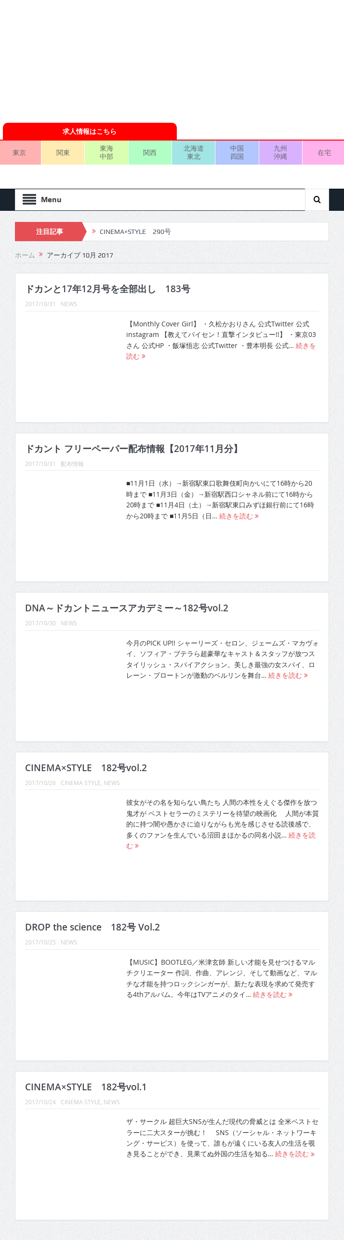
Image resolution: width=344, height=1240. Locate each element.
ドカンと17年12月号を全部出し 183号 (107, 289)
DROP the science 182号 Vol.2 (92, 927)
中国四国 (237, 152)
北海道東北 (194, 152)
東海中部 (106, 152)
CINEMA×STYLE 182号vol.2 (86, 768)
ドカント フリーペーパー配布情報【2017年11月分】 (133, 448)
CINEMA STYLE (81, 783)
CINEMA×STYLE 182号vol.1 (86, 1087)
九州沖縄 (280, 152)
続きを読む (239, 515)
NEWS (69, 304)
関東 (63, 152)
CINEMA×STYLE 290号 (135, 231)
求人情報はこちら (90, 131)
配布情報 (72, 463)
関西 (150, 152)
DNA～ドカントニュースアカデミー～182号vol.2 (126, 608)
